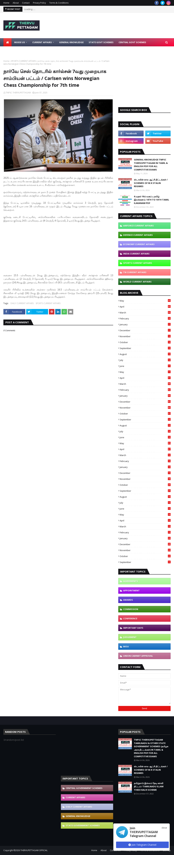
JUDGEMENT (130, 637)
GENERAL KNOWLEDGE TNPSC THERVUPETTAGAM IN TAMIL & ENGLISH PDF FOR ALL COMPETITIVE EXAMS (151, 164)
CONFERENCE (130, 618)
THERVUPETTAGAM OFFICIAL (34, 850)
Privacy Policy (39, 2)
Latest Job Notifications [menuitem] (21, 50)
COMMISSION (130, 609)
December (145, 330)
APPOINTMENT (131, 590)
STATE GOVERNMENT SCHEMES (83, 825)
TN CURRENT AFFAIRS (134, 272)
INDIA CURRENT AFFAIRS (136, 253)
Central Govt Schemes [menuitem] (132, 42)
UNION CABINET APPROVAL (138, 655)
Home (6, 2)
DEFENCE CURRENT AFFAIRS (138, 235)
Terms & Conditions (58, 2)
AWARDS (128, 599)
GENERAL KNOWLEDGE (78, 816)
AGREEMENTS (130, 581)
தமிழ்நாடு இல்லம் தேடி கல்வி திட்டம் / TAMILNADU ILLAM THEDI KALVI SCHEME (148, 786)
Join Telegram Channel (142, 844)
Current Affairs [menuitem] (42, 42)
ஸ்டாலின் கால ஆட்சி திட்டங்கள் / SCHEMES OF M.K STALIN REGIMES (151, 183)
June (145, 366)
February (145, 318)
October (145, 342)
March (145, 312)
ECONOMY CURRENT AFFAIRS (139, 244)
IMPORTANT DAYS (133, 627)
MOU (126, 646)
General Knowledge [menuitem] (71, 42)
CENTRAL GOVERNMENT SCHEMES (84, 788)
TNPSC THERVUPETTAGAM (18, 92)
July (145, 360)
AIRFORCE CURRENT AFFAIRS (138, 225)
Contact (26, 2)
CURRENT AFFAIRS (75, 797)
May (145, 300)
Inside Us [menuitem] (19, 42)
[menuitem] (7, 42)
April (145, 306)
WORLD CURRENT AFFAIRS (137, 281)
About (16, 2)
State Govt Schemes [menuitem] (101, 42)
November (145, 336)
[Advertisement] (58, 246)
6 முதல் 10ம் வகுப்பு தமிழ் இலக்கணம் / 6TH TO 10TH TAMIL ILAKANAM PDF (151, 200)
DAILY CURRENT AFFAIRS (22, 303)
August (145, 354)
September (145, 348)
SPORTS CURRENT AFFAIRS (23, 61)
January (145, 324)
